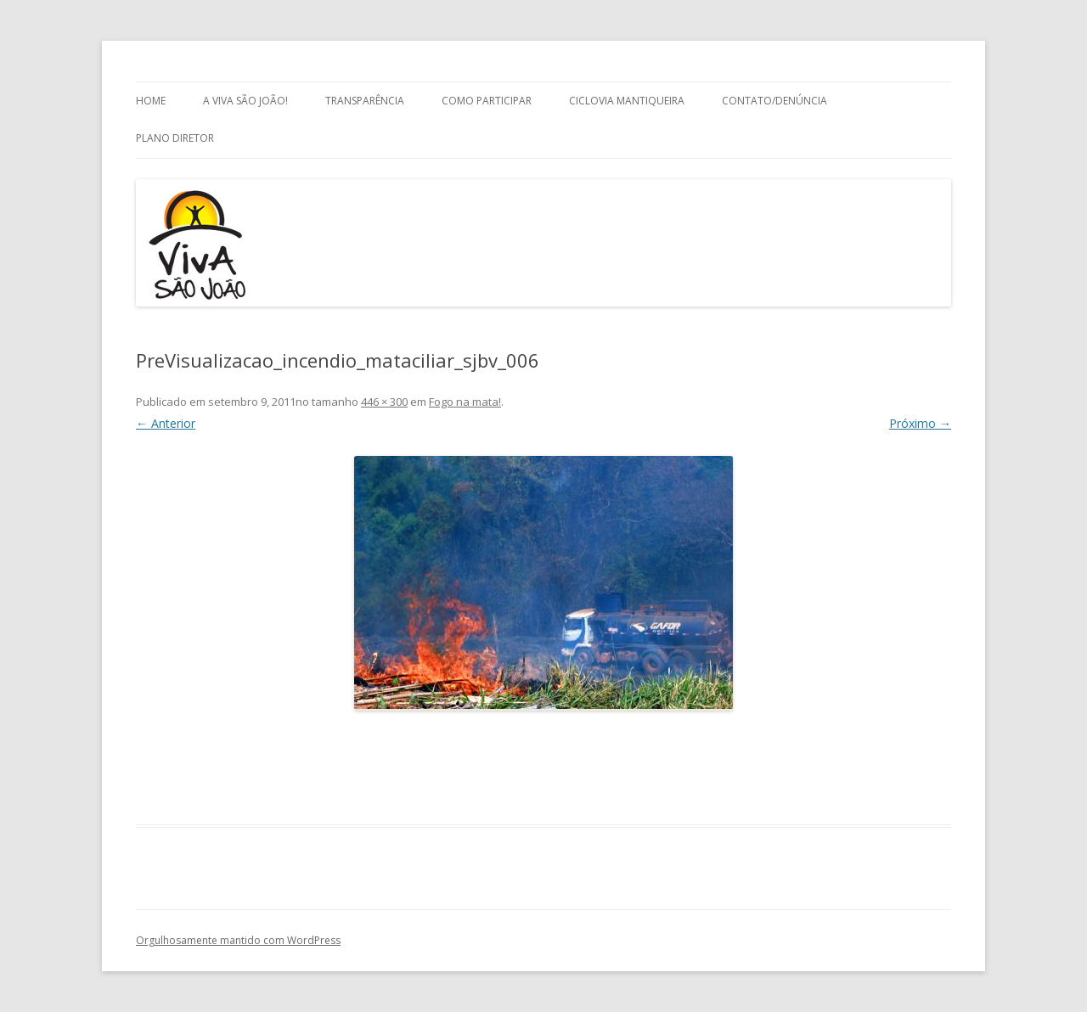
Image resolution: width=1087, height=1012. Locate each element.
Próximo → (920, 423)
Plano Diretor (175, 138)
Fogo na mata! (465, 401)
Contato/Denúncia (774, 100)
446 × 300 (384, 401)
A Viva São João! (245, 100)
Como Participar (487, 100)
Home (151, 100)
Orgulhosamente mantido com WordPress (238, 940)
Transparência (364, 100)
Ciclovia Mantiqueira (626, 100)
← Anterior (165, 423)
